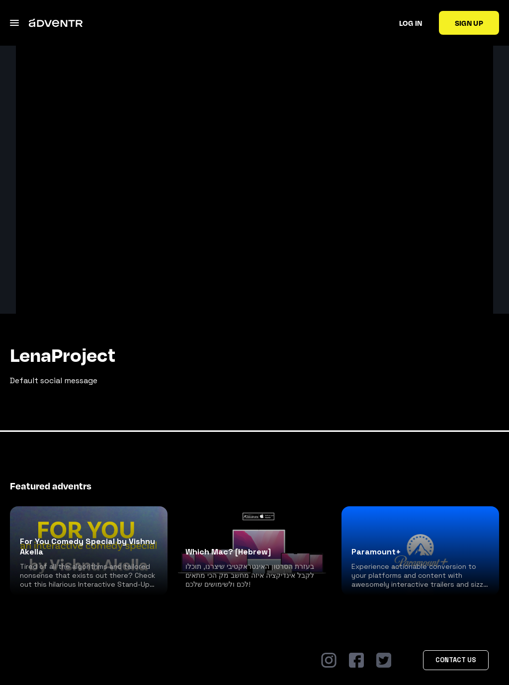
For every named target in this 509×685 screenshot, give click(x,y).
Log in (411, 22)
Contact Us (455, 660)
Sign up (469, 22)
